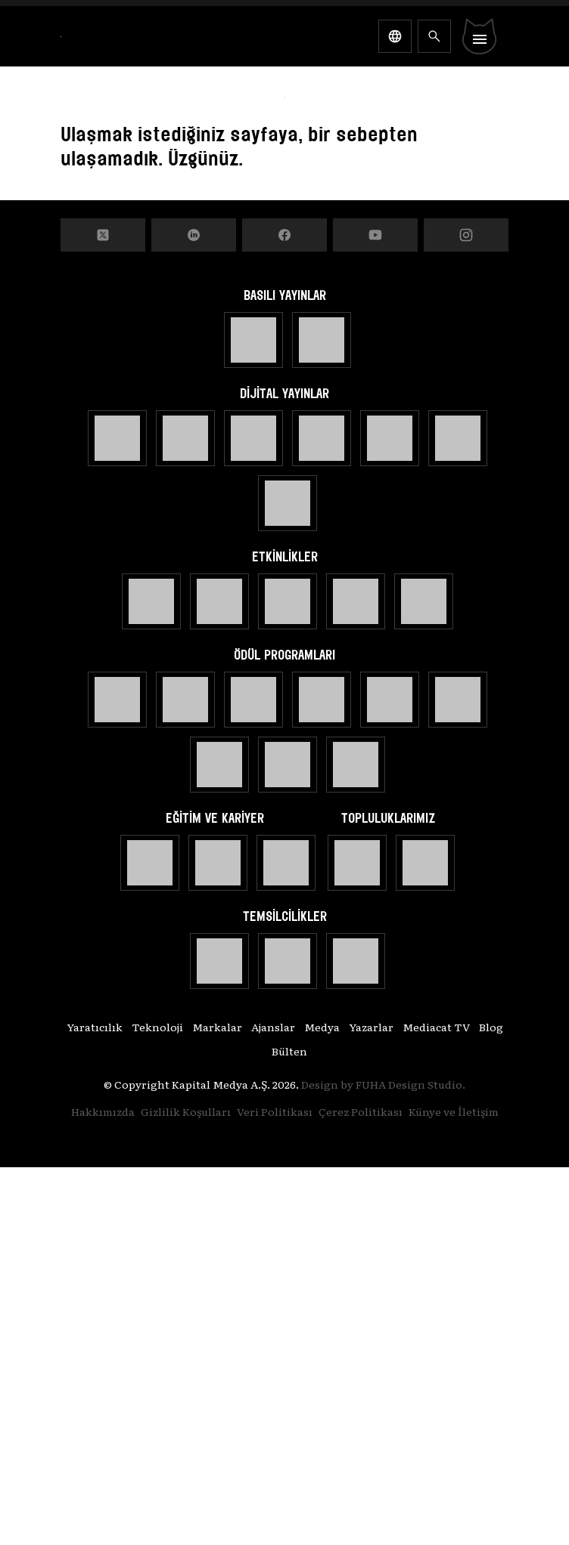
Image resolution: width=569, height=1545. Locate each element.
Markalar (217, 1026)
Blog (491, 1026)
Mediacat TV (436, 1026)
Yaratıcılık (95, 1026)
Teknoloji (157, 1026)
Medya (322, 1026)
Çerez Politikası (361, 1111)
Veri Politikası (274, 1111)
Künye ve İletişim (454, 1111)
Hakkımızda (103, 1111)
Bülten (289, 1050)
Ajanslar (273, 1026)
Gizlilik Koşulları (186, 1111)
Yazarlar (371, 1026)
